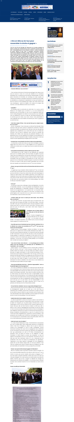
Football (30, 12)
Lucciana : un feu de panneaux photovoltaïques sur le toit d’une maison (44, 19)
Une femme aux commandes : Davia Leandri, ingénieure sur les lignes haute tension (57, 93)
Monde (45, 12)
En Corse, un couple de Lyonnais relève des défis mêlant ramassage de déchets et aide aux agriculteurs (56, 99)
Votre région (39, 12)
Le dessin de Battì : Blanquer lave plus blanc (29, 19)
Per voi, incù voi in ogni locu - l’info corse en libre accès (37, 3)
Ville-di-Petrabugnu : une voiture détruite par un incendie (57, 19)
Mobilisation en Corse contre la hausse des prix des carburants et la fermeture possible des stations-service (57, 81)
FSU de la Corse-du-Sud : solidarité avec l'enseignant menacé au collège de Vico (55, 46)
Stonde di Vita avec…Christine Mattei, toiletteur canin (15, 19)
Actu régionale (14, 12)
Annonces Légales (50, 12)
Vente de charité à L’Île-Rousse (53, 55)
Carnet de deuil (27, 14)
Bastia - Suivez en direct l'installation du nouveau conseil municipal (56, 105)
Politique (25, 12)
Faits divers (20, 12)
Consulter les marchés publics (17, 14)
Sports (34, 12)
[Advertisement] (27, 32)
